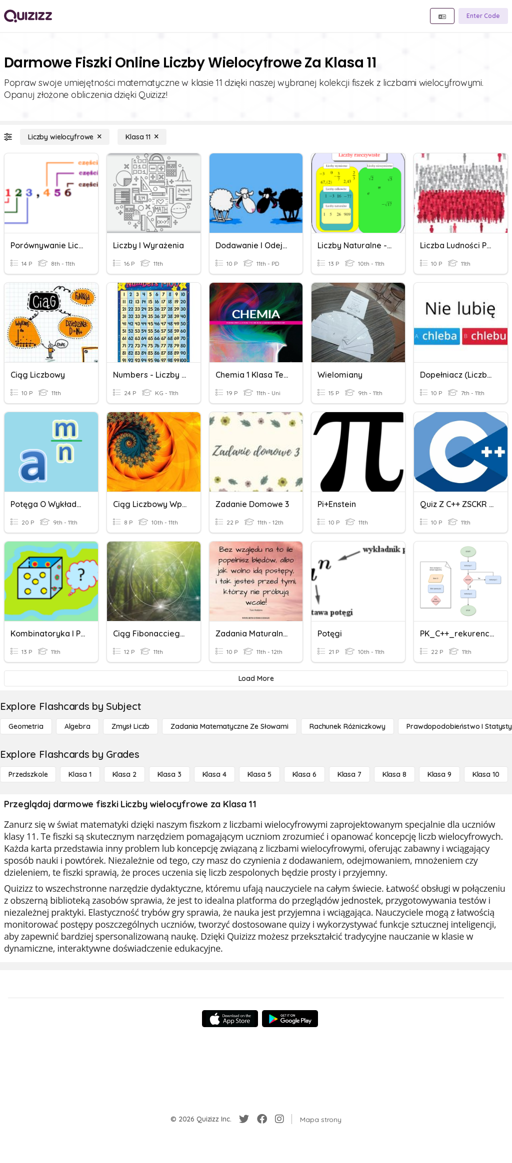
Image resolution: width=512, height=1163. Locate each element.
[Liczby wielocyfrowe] (65, 137)
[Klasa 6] (304, 774)
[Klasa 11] (142, 137)
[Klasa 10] (486, 774)
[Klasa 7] (349, 774)
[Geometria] (26, 726)
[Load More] (256, 678)
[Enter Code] (483, 16)
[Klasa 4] (214, 774)
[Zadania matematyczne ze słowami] (229, 726)
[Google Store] (290, 1018)
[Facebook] (262, 1119)
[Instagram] (279, 1119)
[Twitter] (244, 1119)
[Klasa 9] (439, 774)
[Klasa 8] (394, 774)
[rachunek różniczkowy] (347, 726)
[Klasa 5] (259, 774)
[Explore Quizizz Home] (28, 15)
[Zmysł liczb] (130, 726)
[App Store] (230, 1018)
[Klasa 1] (80, 774)
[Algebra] (77, 726)
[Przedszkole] (28, 774)
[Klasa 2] (124, 774)
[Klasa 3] (169, 774)
